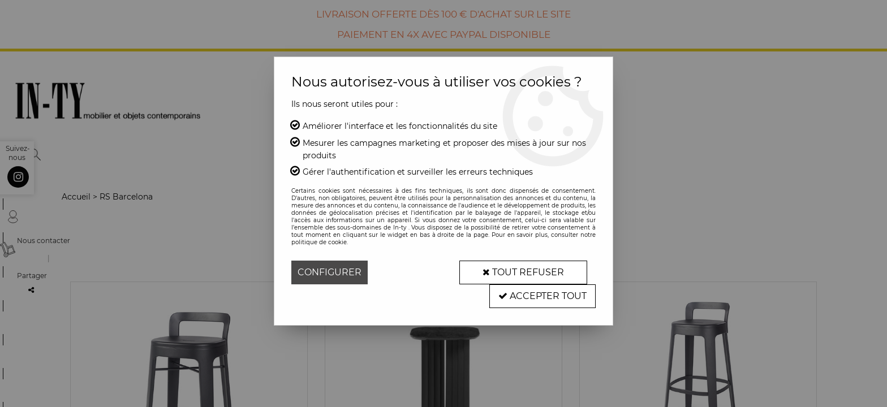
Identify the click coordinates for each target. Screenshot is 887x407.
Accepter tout (542, 296)
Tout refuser (523, 272)
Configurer (329, 272)
